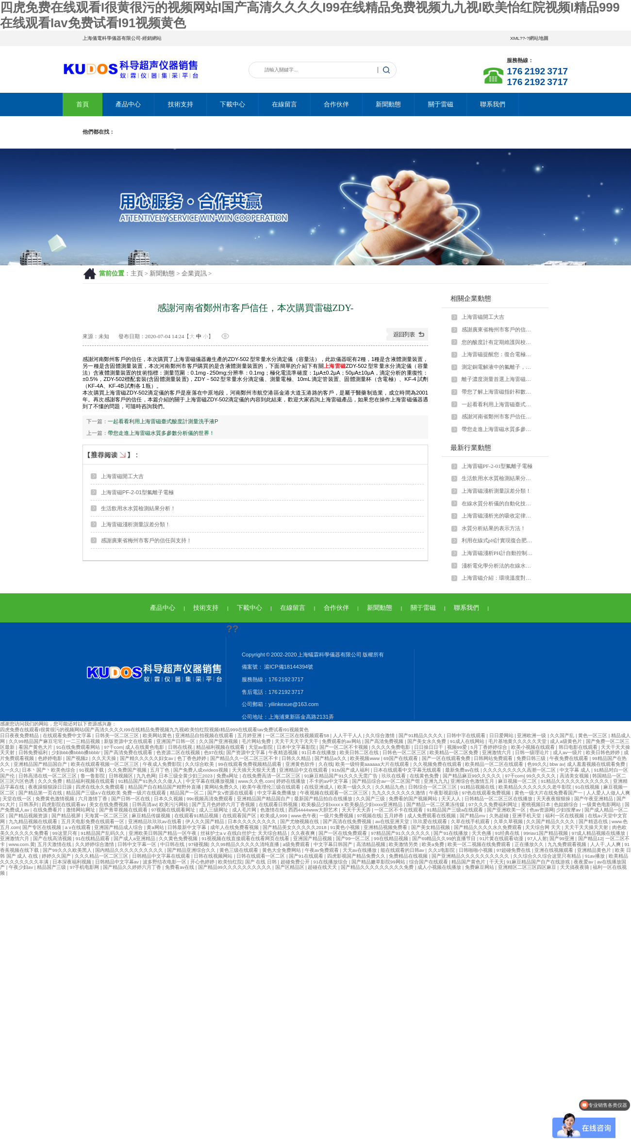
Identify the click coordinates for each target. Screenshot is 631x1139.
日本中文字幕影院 (297, 747)
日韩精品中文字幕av (117, 861)
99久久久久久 (541, 775)
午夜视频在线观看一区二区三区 (334, 792)
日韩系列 (29, 804)
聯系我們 (492, 104)
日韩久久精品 (297, 758)
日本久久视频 (169, 798)
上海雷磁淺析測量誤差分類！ (135, 524)
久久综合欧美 (200, 764)
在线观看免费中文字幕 (68, 735)
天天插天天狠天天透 (254, 770)
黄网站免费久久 (222, 787)
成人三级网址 (214, 809)
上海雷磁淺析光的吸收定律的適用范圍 (498, 515)
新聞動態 (388, 104)
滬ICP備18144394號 (288, 667)
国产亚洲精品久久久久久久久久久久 (471, 856)
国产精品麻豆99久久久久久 (472, 775)
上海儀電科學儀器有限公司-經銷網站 (122, 38)
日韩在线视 (181, 747)
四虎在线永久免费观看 (101, 787)
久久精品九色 (390, 787)
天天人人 (451, 798)
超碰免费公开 (296, 861)
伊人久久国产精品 (205, 821)
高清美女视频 (575, 775)
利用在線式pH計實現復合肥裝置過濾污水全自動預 (498, 540)
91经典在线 (508, 833)
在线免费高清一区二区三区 (272, 775)
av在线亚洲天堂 (393, 821)
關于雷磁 (440, 104)
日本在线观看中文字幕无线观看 (408, 770)
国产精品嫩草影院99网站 (378, 861)
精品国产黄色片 (469, 861)
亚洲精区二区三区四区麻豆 (528, 867)
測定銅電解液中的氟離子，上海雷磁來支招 (498, 367)
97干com (113, 747)
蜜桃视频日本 (536, 804)
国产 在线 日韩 (261, 861)
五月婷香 (394, 815)
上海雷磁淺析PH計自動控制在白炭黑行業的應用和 (498, 553)
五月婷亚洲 (250, 735)
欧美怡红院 (230, 861)
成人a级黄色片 (566, 741)
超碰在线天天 (323, 867)
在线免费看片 (48, 809)
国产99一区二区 (353, 838)
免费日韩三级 (531, 758)
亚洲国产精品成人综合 (119, 827)
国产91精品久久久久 (421, 735)
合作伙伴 (336, 104)
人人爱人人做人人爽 (608, 792)
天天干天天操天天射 (587, 827)
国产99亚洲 (562, 838)
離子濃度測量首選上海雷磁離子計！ (498, 379)
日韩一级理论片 (532, 752)
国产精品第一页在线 (41, 792)
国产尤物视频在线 (300, 821)
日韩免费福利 (33, 752)
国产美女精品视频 (431, 827)
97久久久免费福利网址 (493, 804)
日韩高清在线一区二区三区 (48, 775)
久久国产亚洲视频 (219, 741)
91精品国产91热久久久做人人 (150, 781)
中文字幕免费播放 (277, 792)
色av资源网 (542, 809)
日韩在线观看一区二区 (261, 856)
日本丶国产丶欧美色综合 (49, 770)
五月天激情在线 (55, 844)
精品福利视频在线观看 (221, 747)
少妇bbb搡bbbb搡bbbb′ (76, 752)
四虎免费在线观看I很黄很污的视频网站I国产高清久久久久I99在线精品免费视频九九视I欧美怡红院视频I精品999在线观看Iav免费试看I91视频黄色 (154, 729)
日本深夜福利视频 (72, 861)
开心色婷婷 (203, 861)
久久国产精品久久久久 (551, 821)
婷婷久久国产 (57, 856)
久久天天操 (104, 758)
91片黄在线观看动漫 (502, 838)
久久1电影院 (442, 850)
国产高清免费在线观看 (129, 752)
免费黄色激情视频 (55, 798)
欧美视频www (365, 758)
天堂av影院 (261, 747)
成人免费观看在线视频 (432, 815)
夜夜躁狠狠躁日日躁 (50, 787)
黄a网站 (156, 827)
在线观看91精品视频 (196, 815)
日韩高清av (144, 804)
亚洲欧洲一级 (532, 735)
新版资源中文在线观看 (129, 741)
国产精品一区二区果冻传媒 (436, 804)
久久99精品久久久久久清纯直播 (245, 844)
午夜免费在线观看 (569, 758)
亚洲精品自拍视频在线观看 (205, 735)
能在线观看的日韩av (403, 850)
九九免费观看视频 (568, 844)
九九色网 (146, 775)
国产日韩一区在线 (131, 798)
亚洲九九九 (436, 781)
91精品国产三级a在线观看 (455, 809)
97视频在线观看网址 (174, 809)
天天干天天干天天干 (297, 741)
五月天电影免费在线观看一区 (93, 821)
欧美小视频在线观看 (533, 747)
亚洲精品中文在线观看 (304, 770)
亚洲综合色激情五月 (473, 781)
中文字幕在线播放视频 (211, 781)
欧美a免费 (433, 844)
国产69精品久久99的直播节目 (444, 838)
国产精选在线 (594, 821)
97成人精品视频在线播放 (599, 833)
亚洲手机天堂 (527, 815)
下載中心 (232, 104)
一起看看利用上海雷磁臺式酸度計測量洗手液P (163, 421)
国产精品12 (590, 838)
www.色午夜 (303, 815)
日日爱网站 (502, 735)
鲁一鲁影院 (93, 775)
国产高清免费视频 (385, 741)
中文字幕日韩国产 (334, 844)
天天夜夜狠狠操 (554, 798)
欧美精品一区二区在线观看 (495, 764)
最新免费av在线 (463, 770)
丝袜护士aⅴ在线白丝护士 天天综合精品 (244, 833)
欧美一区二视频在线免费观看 (480, 844)
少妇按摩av (569, 809)
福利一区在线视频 (565, 815)
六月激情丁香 (93, 798)
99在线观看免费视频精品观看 (250, 764)
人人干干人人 (348, 735)
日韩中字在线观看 (467, 735)
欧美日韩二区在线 (360, 752)
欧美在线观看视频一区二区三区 (105, 764)
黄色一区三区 (593, 735)
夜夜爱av (584, 861)
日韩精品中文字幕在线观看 (162, 856)
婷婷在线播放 (291, 781)
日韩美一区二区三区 (117, 735)
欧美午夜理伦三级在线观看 (272, 787)
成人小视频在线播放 (440, 867)
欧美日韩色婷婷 (603, 752)
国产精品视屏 (66, 815)
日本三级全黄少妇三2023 (186, 775)
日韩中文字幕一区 (137, 844)
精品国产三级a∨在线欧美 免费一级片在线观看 (116, 792)
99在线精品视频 (391, 838)
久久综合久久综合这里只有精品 (547, 856)
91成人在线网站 (467, 741)
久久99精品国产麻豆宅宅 (36, 741)
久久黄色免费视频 (179, 838)
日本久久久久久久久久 (253, 821)
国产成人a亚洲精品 (135, 838)
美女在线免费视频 (109, 804)
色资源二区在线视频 (178, 752)
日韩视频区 (121, 775)
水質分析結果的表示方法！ (494, 528)
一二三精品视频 (83, 741)
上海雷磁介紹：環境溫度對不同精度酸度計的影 (498, 578)
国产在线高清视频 (53, 838)
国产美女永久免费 (427, 741)
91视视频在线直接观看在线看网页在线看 (245, 838)
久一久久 (9, 770)
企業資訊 (194, 273)
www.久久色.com (256, 781)
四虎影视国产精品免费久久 (357, 856)
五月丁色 (160, 770)
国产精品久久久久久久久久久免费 (378, 867)
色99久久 (537, 764)
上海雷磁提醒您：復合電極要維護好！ (498, 354)
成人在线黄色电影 (145, 747)
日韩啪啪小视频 (476, 850)
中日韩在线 (173, 844)
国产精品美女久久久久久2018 (295, 827)
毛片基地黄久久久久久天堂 (518, 741)
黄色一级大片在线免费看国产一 (549, 792)
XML (515, 38)
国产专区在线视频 (42, 827)
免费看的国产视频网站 (414, 798)
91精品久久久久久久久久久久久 (575, 781)
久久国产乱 (563, 735)
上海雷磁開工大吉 (122, 476)
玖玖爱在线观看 (430, 821)
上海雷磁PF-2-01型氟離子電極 (137, 492)
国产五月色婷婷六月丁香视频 (224, 804)
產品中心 (128, 104)
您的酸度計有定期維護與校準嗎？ (498, 342)
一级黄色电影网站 (602, 804)
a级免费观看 (296, 844)
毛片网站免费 (257, 741)
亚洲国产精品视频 (313, 838)
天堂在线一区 (17, 798)
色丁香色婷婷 (192, 758)
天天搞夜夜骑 (575, 867)
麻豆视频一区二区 (518, 781)
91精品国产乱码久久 (103, 833)
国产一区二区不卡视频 (344, 747)
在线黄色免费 (425, 775)
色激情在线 (273, 809)
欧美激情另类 (404, 844)
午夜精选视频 (283, 752)
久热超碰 (499, 815)
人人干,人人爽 (606, 844)
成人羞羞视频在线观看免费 (597, 764)
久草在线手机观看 (471, 821)
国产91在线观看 (306, 856)
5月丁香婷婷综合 (490, 747)
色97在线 (214, 752)
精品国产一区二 (187, 792)
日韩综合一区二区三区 (433, 787)
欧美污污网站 (174, 804)
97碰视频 (198, 844)
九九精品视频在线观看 (34, 821)
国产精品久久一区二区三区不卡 (245, 758)
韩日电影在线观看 (579, 747)
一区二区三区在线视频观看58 (298, 735)
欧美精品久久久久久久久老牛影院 (535, 787)
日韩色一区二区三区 (405, 752)
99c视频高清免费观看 (210, 798)
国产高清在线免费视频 (348, 821)
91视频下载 (92, 770)
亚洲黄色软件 (300, 764)
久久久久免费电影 (391, 747)
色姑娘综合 (567, 804)
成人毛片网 (245, 809)
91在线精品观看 (93, 838)
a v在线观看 (78, 827)
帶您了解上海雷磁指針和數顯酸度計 (498, 392)
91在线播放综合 (331, 861)
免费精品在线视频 (409, 856)
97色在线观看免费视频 (487, 792)
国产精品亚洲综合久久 (192, 850)
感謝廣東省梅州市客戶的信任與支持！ (146, 540)
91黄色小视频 (345, 827)
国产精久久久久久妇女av (147, 758)
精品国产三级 (52, 867)
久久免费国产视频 (128, 770)
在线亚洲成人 (319, 787)
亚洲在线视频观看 (554, 850)
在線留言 (284, 104)
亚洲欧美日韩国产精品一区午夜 (163, 833)
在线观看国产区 (240, 815)
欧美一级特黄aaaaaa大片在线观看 (373, 764)
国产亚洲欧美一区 (507, 809)
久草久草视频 (509, 821)
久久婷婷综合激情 (95, 844)
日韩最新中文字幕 (187, 827)
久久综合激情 (380, 735)
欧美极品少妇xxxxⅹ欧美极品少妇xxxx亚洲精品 (352, 804)
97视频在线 (369, 815)
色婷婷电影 (51, 758)
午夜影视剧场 (444, 792)
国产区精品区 (290, 867)
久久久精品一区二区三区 (102, 856)
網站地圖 (538, 38)
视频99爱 (457, 747)
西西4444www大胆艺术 (313, 809)
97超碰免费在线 (514, 850)
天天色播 (482, 833)
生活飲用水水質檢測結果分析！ (138, 508)
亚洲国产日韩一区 (176, 741)
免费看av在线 (180, 867)
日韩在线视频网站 (214, 856)
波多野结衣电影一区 (165, 861)
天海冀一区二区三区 (107, 815)
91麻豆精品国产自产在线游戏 (538, 861)
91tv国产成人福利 (351, 770)
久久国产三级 (371, 798)
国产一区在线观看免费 (447, 758)
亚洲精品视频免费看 (386, 827)
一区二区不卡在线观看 (399, 809)
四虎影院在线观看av (64, 804)
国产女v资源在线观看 (230, 792)
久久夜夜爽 (303, 833)
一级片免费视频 (337, 815)
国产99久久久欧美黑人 (68, 850)
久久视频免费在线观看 (438, 764)
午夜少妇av (21, 867)
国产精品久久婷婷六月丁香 (133, 867)
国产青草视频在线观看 (124, 809)
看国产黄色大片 (36, 747)
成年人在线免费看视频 (235, 827)
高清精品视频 (371, 844)
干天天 (496, 861)
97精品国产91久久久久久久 (401, 833)
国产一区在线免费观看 (343, 833)
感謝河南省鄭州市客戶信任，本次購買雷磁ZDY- (498, 416)
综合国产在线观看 (429, 861)
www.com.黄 (22, 844)
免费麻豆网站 (480, 867)
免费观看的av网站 (342, 741)
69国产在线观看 (401, 758)
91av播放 (595, 856)
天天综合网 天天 (543, 827)
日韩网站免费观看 (494, 758)
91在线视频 (588, 787)
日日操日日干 (429, 747)
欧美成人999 (274, 815)
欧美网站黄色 (158, 735)
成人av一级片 (568, 752)
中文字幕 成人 (575, 770)
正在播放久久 (530, 844)
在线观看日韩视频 (279, 804)
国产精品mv (473, 815)
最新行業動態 (470, 447)
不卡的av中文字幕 (329, 781)
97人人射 (537, 838)
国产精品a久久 (331, 758)
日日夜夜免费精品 (20, 735)
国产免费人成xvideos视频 (201, 770)
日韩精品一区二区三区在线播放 (499, 798)
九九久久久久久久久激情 (399, 792)
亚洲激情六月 (497, 752)
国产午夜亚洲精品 (594, 798)
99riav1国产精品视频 (546, 833)
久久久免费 (51, 781)
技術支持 (180, 104)
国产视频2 (77, 758)
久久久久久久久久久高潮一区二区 (520, 770)
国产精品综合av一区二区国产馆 (386, 781)
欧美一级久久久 (355, 787)
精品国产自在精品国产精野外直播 (165, 787)
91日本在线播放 (319, 752)
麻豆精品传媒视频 (152, 815)
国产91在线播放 (451, 833)
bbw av (556, 764)
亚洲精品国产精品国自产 (41, 764)
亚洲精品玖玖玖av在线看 (155, 821)
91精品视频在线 (478, 787)
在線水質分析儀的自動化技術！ (498, 503)
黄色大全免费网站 (282, 850)
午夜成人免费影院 (163, 764)
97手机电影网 (85, 867)
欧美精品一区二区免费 (455, 752)
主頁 (137, 273)
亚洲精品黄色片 (595, 850)
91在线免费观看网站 (78, 747)
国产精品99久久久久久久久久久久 (235, 867)
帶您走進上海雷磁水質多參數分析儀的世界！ (161, 433)
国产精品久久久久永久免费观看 (488, 827)
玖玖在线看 (394, 775)
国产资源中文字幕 (246, 752)
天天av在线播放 (360, 850)
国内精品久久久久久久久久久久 (130, 850)
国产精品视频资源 (29, 815)
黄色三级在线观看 (239, 850)
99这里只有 (65, 833)
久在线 (325, 764)
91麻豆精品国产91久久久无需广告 (341, 775)
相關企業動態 (470, 298)
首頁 (82, 104)
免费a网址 (228, 775)
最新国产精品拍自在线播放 (324, 798)
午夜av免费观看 (322, 850)
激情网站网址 (81, 809)
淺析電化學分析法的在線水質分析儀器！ (498, 566)
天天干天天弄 (357, 809)
